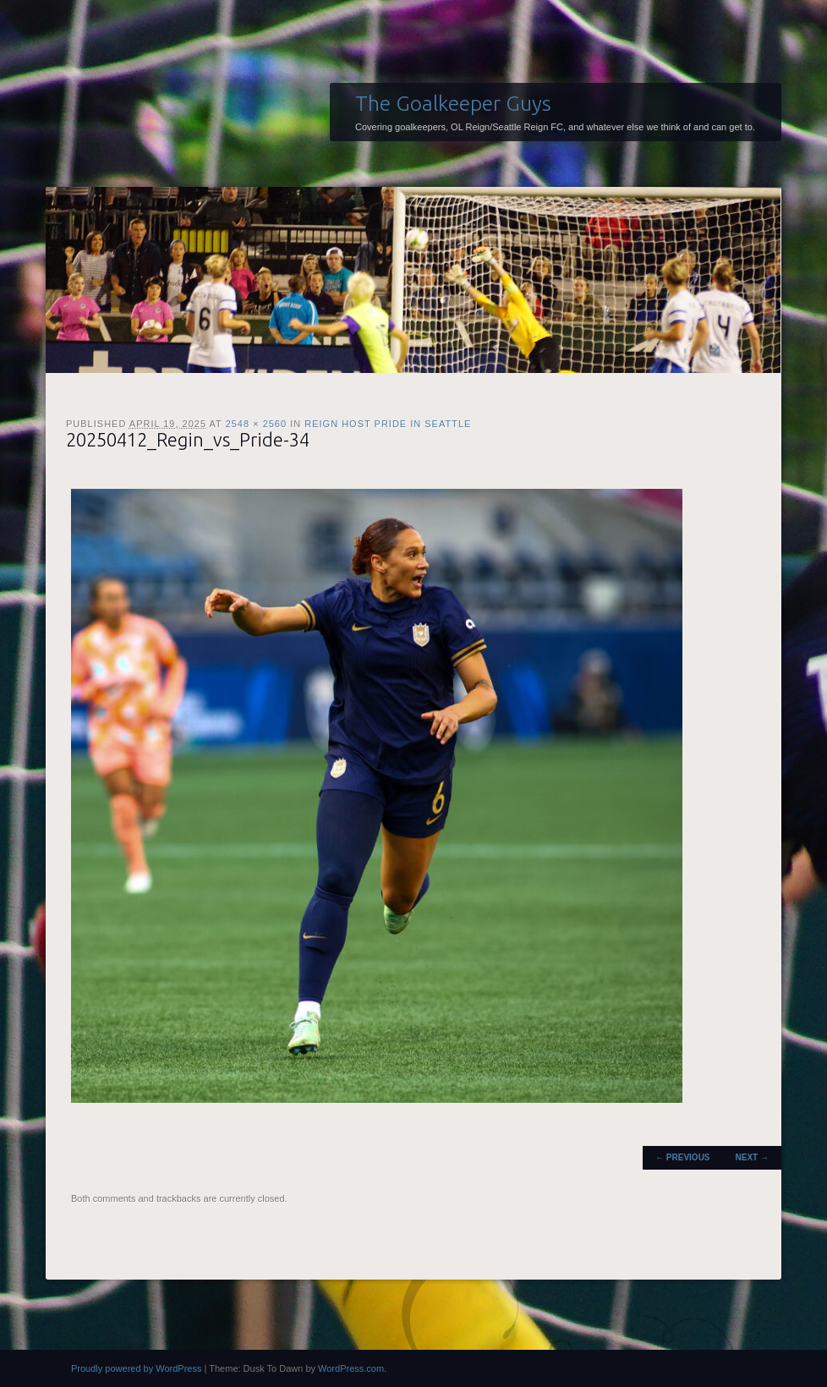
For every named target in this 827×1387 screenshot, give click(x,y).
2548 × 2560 (256, 424)
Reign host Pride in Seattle (387, 424)
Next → (752, 1157)
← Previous (682, 1157)
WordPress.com (351, 1368)
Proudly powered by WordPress (136, 1368)
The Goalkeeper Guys (453, 103)
